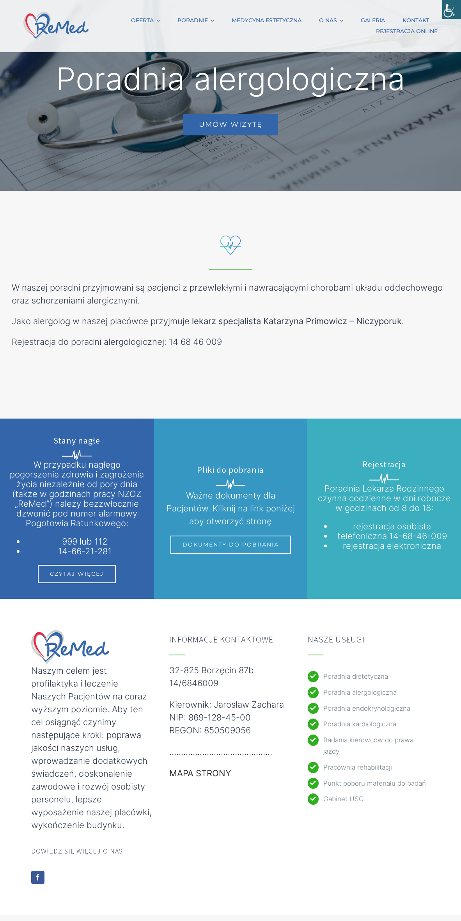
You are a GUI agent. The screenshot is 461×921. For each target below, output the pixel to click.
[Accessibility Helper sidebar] (451, 9)
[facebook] (37, 877)
